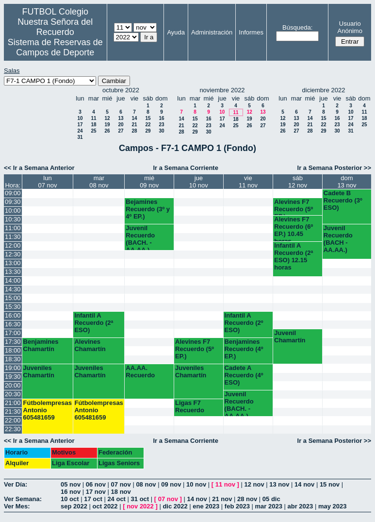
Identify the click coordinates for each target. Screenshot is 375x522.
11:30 (13, 236)
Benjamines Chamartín (41, 345)
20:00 (13, 385)
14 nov (304, 484)
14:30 (13, 289)
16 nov (71, 491)
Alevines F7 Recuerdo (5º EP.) (293, 206)
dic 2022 (175, 506)
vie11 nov (248, 181)
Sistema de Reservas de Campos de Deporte (55, 47)
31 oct (140, 499)
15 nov (330, 484)
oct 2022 (105, 506)
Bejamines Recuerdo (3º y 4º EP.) (148, 209)
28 (134, 131)
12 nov (254, 484)
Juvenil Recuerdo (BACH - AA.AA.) (338, 238)
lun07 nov (47, 181)
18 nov (121, 491)
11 (93, 118)
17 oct (93, 499)
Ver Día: (15, 484)
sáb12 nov (297, 181)
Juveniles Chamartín (38, 371)
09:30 (13, 201)
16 (161, 118)
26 (107, 131)
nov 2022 (140, 506)
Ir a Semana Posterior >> (334, 167)
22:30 (13, 429)
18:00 (13, 350)
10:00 (13, 210)
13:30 (13, 271)
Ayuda (176, 32)
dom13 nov (346, 181)
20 (120, 124)
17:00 (13, 333)
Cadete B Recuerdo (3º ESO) (343, 200)
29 (147, 131)
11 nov (225, 484)
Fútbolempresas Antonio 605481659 (47, 410)
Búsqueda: (297, 27)
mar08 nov (98, 181)
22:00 (13, 420)
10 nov (196, 484)
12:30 (13, 254)
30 (161, 131)
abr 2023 (300, 506)
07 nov (121, 484)
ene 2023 (206, 506)
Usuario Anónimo (350, 27)
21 (134, 124)
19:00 (13, 367)
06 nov (96, 484)
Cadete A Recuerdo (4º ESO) (244, 375)
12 (107, 118)
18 (93, 124)
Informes (251, 32)
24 (79, 131)
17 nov (96, 491)
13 (120, 118)
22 (147, 124)
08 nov (146, 484)
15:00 (13, 298)
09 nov (171, 484)
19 (107, 124)
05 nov (71, 484)
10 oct (70, 499)
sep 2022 (74, 506)
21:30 (13, 411)
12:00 (13, 245)
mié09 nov (149, 181)
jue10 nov (198, 181)
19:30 (13, 376)
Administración (211, 32)
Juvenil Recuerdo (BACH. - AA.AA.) (140, 237)
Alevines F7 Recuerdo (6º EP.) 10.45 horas (293, 228)
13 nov (279, 484)
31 (79, 137)
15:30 (13, 306)
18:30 (13, 359)
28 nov (247, 499)
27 (120, 131)
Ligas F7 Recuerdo (189, 406)
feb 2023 (237, 506)
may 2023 (332, 506)
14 (134, 118)
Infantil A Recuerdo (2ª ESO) (93, 323)
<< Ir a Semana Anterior (39, 167)
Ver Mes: (17, 506)
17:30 (13, 341)
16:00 (13, 315)
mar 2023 (268, 506)
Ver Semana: (23, 499)
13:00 (13, 263)
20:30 (13, 394)
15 (147, 118)
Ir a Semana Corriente (185, 167)
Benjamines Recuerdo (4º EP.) (244, 349)
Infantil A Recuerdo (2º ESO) (244, 323)
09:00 (13, 193)
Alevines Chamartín (89, 345)
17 (79, 124)
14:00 (13, 280)
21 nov (222, 499)
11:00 (13, 228)
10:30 (13, 219)
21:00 (13, 402)
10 (79, 118)
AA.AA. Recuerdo (140, 371)
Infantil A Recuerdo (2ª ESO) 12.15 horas (293, 256)
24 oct (116, 499)
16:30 (13, 324)
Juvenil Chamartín (289, 336)
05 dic (271, 499)
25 (93, 131)
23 (161, 124)
